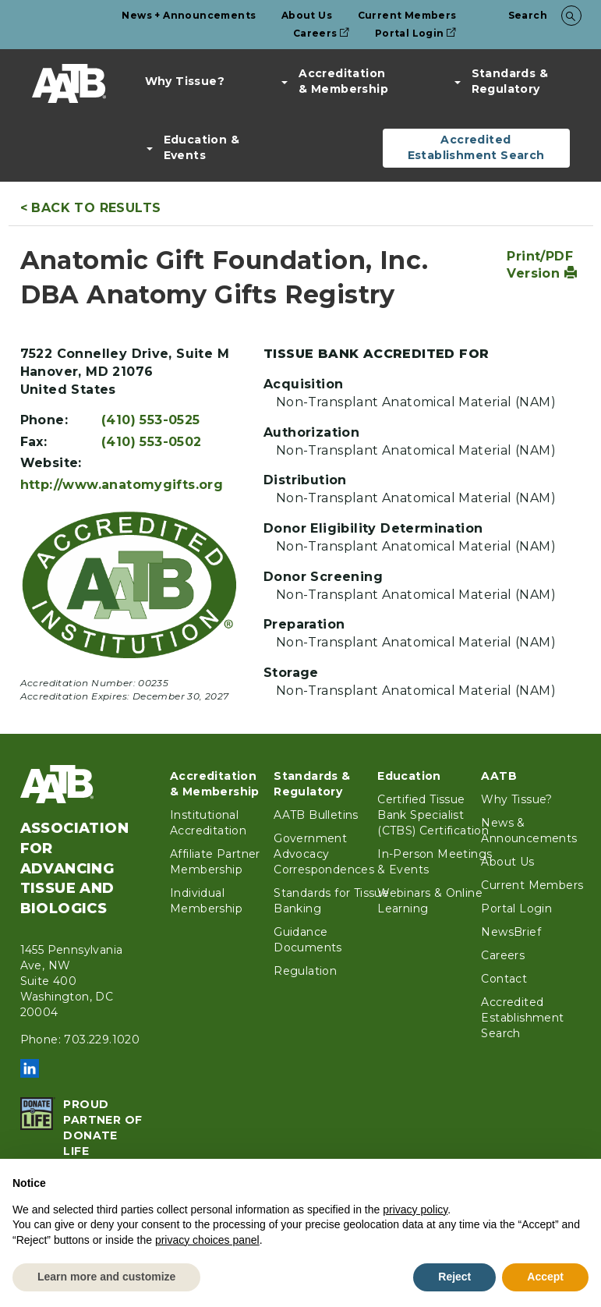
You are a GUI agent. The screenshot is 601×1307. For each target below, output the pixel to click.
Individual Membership (206, 901)
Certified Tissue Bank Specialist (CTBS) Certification (433, 815)
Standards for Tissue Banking (331, 901)
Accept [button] (545, 1276)
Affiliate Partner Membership (215, 862)
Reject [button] (454, 1276)
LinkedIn (29, 1068)
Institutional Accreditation (208, 823)
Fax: (34, 441)
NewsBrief (511, 932)
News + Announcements (189, 15)
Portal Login (416, 33)
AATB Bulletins (316, 815)
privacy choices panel (207, 1240)
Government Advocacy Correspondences (324, 854)
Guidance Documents (308, 940)
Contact (504, 979)
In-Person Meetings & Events (434, 862)
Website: (51, 462)
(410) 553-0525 (150, 420)
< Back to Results (90, 207)
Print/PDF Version (542, 265)
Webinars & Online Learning (430, 901)
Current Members (407, 15)
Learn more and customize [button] (106, 1276)
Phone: (44, 420)
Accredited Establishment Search (476, 147)
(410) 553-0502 (151, 441)
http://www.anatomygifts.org (122, 484)
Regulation (305, 971)
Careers (321, 33)
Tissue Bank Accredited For (376, 353)
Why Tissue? (184, 81)
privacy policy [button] (415, 1209)
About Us (306, 15)
